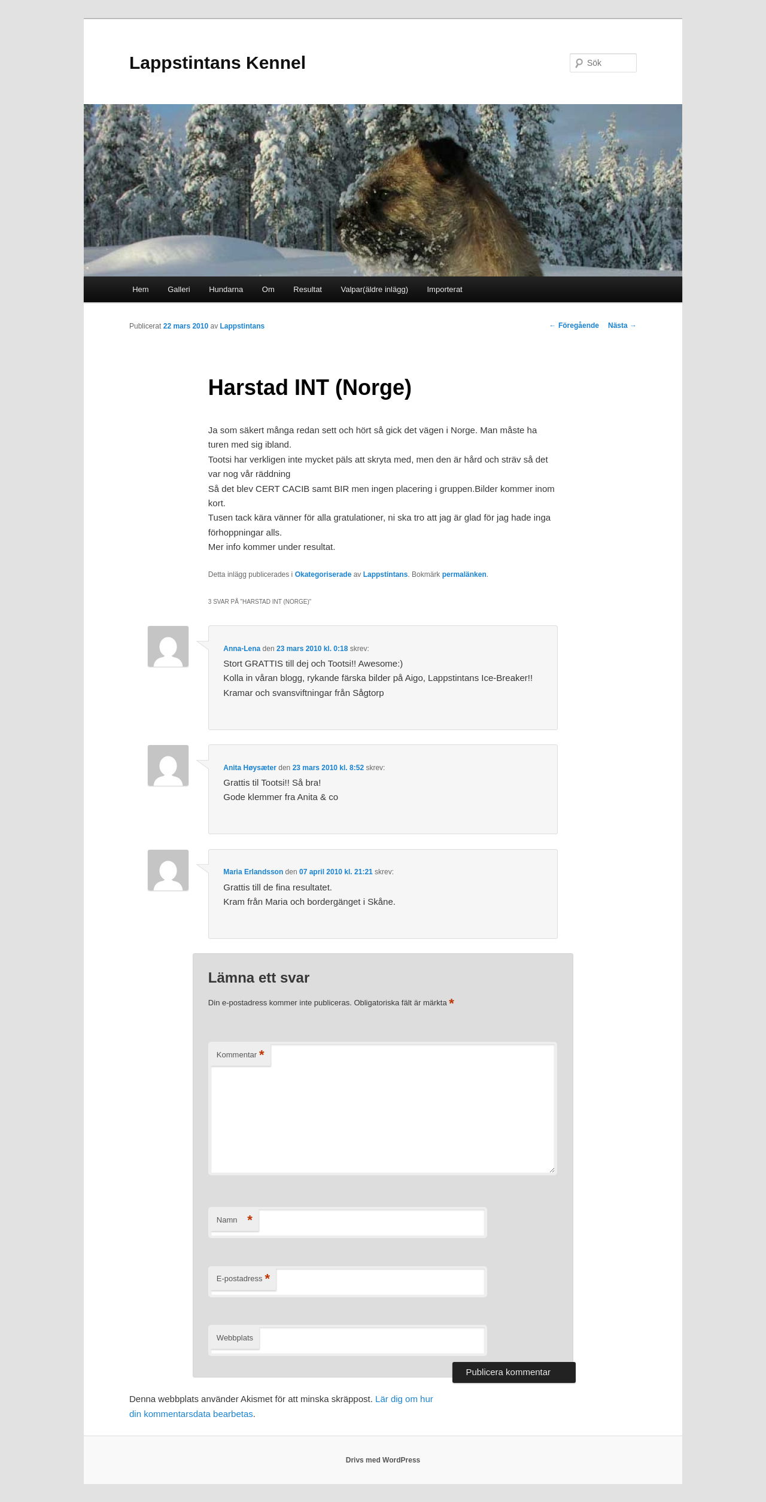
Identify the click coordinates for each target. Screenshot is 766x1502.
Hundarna (226, 289)
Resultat (307, 289)
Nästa (622, 325)
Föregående (574, 325)
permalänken (464, 574)
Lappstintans (242, 326)
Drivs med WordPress (383, 1460)
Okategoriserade (323, 574)
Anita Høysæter (249, 768)
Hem (140, 289)
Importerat (444, 289)
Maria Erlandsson (253, 872)
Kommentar (241, 1055)
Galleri (179, 289)
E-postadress (243, 1279)
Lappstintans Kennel (217, 62)
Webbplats (235, 1337)
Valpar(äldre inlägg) (374, 289)
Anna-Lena (241, 648)
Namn (235, 1220)
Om (268, 289)
